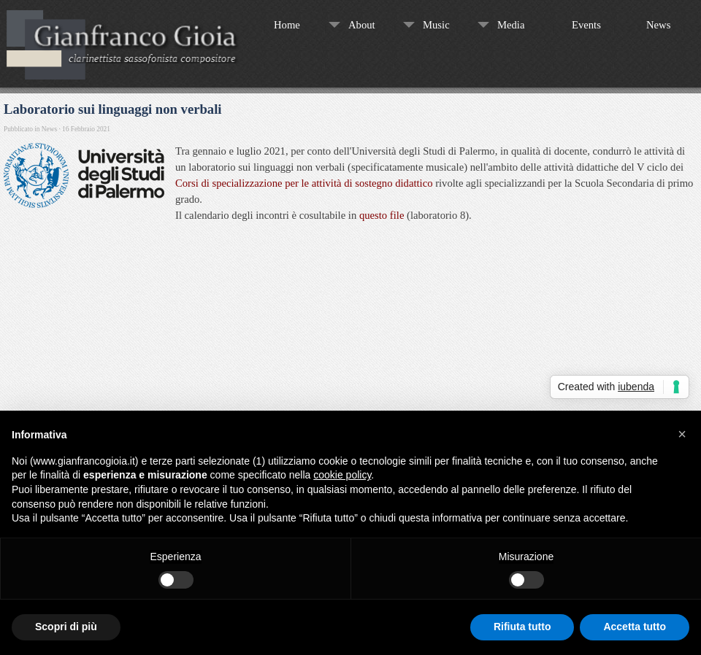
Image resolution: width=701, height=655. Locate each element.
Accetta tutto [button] (634, 626)
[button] (682, 434)
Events (586, 25)
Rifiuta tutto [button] (522, 626)
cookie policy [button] (342, 475)
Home (287, 25)
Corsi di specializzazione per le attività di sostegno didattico (303, 183)
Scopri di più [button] (66, 626)
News (658, 25)
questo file (381, 215)
